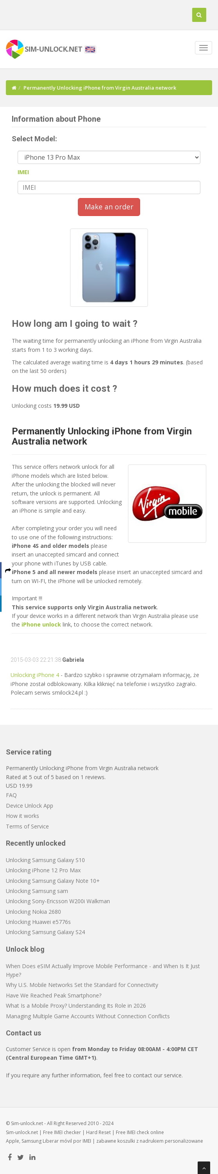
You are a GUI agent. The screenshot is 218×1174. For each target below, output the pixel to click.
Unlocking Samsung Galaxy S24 (45, 932)
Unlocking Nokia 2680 (33, 911)
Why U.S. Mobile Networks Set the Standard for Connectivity (82, 985)
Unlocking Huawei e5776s (38, 922)
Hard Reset (98, 1132)
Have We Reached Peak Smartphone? (53, 995)
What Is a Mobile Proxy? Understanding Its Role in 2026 (76, 1005)
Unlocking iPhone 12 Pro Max (43, 870)
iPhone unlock (41, 624)
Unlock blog (25, 949)
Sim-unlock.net (22, 1132)
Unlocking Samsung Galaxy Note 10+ (53, 880)
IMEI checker (67, 1132)
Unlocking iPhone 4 (35, 675)
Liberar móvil (57, 1141)
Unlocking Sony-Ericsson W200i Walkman (58, 901)
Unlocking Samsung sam (37, 891)
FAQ (11, 795)
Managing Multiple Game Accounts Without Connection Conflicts (88, 1016)
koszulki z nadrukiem (140, 1141)
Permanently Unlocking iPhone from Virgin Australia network (102, 436)
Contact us (23, 1033)
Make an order (109, 206)
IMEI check (138, 1132)
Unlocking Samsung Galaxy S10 (45, 860)
